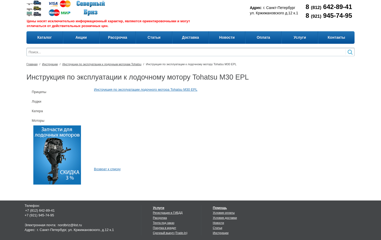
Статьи (217, 227)
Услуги (158, 208)
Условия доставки (225, 217)
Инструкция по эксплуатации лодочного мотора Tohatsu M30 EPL (145, 89)
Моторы (38, 121)
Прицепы (39, 92)
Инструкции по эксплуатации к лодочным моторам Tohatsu (102, 64)
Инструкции (50, 64)
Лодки (36, 101)
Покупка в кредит (164, 227)
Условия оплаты (224, 212)
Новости (218, 222)
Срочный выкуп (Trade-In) (170, 232)
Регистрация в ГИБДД (168, 212)
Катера (37, 111)
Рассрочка (160, 217)
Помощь (220, 208)
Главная (32, 64)
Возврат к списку (107, 169)
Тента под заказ (163, 222)
